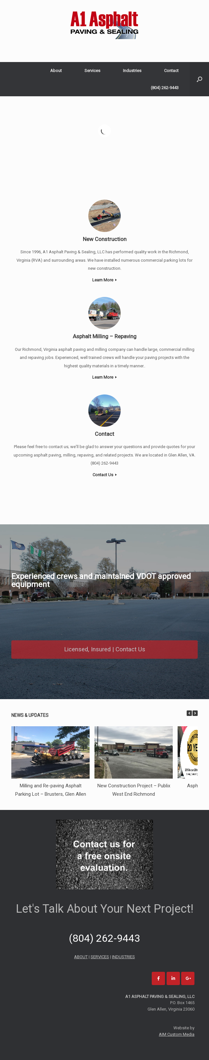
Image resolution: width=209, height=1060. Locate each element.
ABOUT (81, 956)
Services (92, 70)
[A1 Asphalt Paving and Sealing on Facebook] (158, 978)
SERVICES (100, 956)
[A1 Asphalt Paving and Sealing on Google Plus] (187, 978)
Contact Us (105, 474)
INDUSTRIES (123, 956)
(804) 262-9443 (165, 87)
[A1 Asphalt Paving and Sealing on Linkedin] (173, 978)
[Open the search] (199, 79)
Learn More (104, 280)
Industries (132, 70)
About (56, 70)
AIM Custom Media (176, 1034)
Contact (171, 70)
